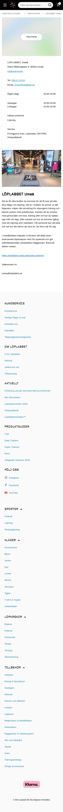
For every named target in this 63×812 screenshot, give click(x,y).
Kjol (6, 567)
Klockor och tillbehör (15, 701)
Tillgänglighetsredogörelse (18, 337)
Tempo (8, 644)
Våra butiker (33, 14)
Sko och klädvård (13, 740)
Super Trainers (12, 447)
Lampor (8, 707)
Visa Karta (31, 36)
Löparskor (13, 617)
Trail (7, 434)
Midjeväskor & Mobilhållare (18, 720)
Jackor (8, 560)
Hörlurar (9, 694)
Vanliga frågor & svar (15, 317)
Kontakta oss (11, 324)
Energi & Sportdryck (15, 681)
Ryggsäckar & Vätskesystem (19, 733)
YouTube (11, 492)
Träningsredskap (13, 760)
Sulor (7, 753)
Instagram (12, 477)
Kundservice (11, 311)
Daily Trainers (11, 440)
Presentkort (10, 727)
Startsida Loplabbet (12, 14)
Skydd (8, 746)
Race (7, 453)
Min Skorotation (12, 397)
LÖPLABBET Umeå (53, 14)
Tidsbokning (11, 373)
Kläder (10, 540)
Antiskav (9, 675)
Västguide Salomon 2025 (17, 460)
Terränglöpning (12, 529)
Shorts (8, 580)
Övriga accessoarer (14, 766)
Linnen (8, 573)
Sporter (11, 509)
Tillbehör (13, 667)
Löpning (9, 523)
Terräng (8, 650)
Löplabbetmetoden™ (15, 417)
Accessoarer (11, 547)
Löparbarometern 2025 (16, 404)
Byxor (7, 554)
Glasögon (9, 688)
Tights (8, 593)
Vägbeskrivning (15, 71)
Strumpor (9, 587)
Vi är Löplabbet (12, 354)
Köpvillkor (9, 330)
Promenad (10, 637)
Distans (8, 624)
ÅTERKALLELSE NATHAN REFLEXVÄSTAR (27, 391)
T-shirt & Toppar (13, 600)
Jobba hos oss (12, 367)
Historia (8, 360)
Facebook (12, 485)
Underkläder (11, 606)
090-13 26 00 (18, 80)
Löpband (9, 714)
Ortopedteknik (12, 410)
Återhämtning (11, 657)
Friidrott (8, 516)
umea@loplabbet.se (24, 85)
